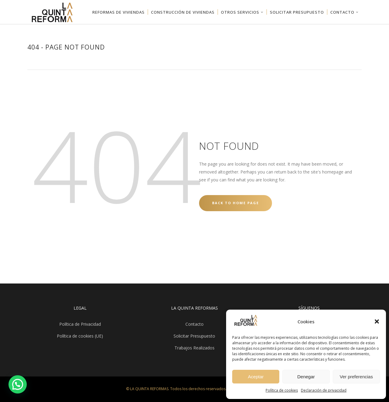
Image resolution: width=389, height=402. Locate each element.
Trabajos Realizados (194, 348)
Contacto (194, 324)
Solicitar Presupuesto (194, 336)
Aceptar (256, 376)
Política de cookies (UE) (80, 336)
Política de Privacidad (80, 324)
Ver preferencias (356, 376)
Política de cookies (282, 390)
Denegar (306, 376)
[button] (377, 321)
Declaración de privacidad (323, 390)
